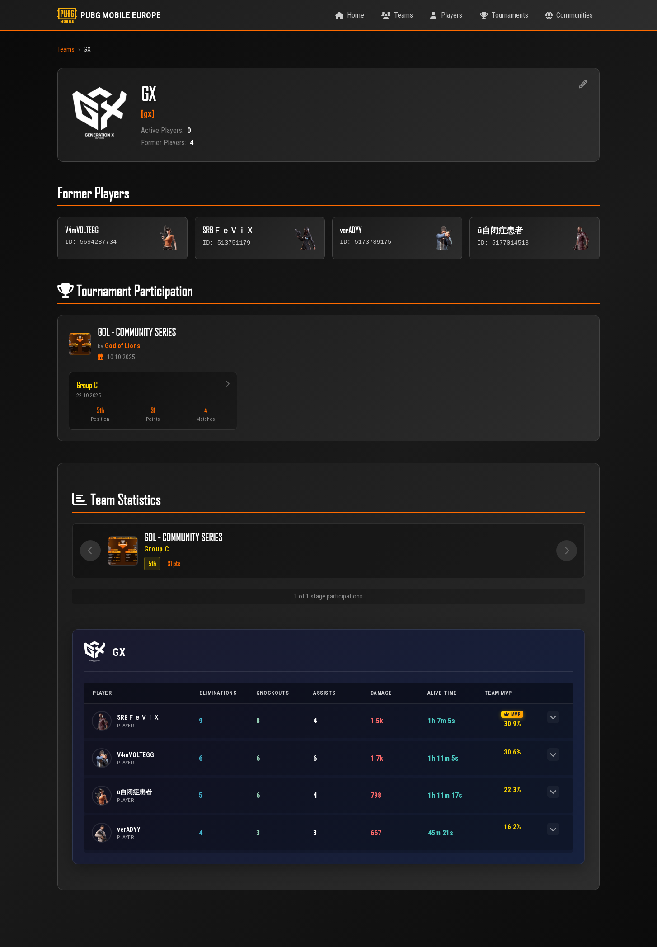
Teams (66, 49)
